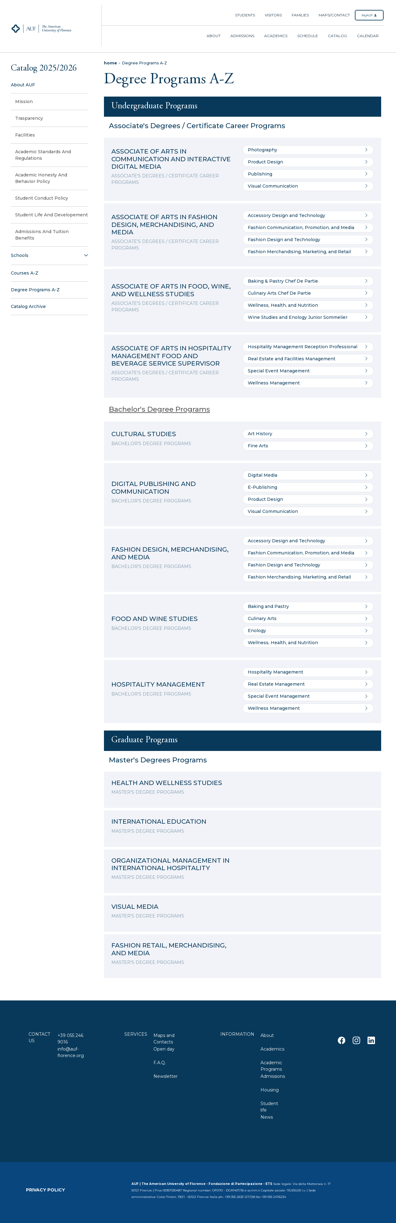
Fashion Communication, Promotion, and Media (308, 553)
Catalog (337, 35)
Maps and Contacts (163, 1038)
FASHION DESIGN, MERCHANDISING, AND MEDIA (170, 553)
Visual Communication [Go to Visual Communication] (308, 186)
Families (300, 15)
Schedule (307, 35)
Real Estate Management (308, 684)
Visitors (273, 15)
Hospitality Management (308, 672)
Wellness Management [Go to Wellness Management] (308, 383)
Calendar (368, 35)
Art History (308, 434)
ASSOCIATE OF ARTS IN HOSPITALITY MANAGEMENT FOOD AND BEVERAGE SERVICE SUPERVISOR (171, 355)
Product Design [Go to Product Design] (308, 162)
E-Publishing (308, 487)
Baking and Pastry (308, 606)
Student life (269, 1106)
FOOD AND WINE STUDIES (154, 618)
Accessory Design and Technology (308, 541)
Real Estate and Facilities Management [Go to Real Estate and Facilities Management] (308, 359)
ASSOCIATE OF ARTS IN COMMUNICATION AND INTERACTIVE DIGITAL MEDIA (171, 158)
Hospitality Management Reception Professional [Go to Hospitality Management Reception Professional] (308, 347)
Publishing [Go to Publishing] (308, 174)
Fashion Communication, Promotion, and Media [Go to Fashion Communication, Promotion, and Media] (308, 227)
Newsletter (165, 1076)
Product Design (308, 499)
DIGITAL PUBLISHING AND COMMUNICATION (153, 487)
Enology (308, 630)
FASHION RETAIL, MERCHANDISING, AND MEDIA (168, 948)
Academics (275, 35)
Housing (269, 1090)
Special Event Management (308, 696)
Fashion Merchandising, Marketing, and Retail (308, 577)
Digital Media (308, 475)
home (110, 63)
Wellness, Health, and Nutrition (308, 643)
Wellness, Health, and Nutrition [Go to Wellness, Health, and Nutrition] (308, 305)
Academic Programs (271, 1065)
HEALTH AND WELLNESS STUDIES (166, 783)
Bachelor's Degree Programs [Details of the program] (159, 409)
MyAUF (369, 15)
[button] (49, 256)
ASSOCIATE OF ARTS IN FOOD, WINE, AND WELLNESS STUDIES (171, 289)
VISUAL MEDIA (134, 906)
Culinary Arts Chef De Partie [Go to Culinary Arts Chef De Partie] (308, 293)
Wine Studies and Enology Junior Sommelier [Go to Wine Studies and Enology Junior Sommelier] (308, 317)
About (214, 35)
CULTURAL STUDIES (143, 434)
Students (245, 15)
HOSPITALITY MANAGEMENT (158, 684)
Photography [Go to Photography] (308, 150)
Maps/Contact (334, 15)
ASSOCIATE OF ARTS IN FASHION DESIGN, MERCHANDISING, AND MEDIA (164, 224)
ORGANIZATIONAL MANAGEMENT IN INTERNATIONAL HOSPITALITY (170, 864)
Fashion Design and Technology (308, 565)
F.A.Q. (159, 1062)
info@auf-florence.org (71, 1051)
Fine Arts (308, 446)
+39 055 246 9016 (70, 1038)
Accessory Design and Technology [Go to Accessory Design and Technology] (308, 215)
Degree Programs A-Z (144, 63)
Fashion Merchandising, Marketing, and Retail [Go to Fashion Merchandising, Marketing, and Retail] (308, 252)
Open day (163, 1049)
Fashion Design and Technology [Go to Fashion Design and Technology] (308, 239)
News (266, 1117)
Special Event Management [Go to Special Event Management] (308, 371)
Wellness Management (308, 708)
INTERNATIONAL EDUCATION (158, 821)
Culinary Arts (308, 618)
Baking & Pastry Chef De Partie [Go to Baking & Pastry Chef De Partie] (308, 281)
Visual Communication (308, 511)
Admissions (242, 35)
